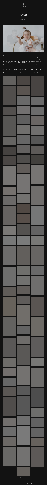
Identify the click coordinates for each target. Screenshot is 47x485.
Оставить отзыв (23, 19)
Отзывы (38, 9)
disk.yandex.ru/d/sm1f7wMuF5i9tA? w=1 (34, 74)
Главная (9, 9)
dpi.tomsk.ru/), (38, 63)
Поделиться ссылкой (24, 479)
